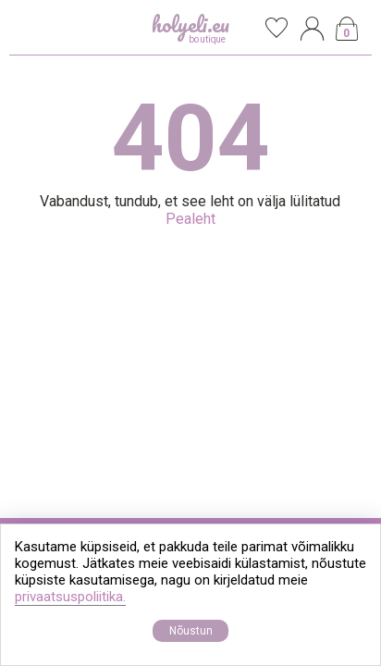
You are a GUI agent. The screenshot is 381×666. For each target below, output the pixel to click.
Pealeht (190, 219)
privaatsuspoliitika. (70, 596)
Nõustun (191, 630)
